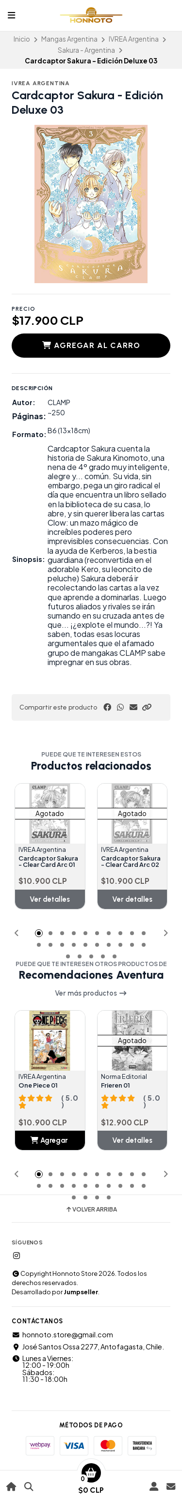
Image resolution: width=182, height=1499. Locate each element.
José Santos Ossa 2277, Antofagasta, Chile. (88, 1346)
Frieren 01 (115, 1085)
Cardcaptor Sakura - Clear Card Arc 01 (48, 861)
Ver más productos (91, 993)
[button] (146, 707)
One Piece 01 (38, 1085)
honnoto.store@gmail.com (62, 1334)
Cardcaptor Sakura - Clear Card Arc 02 (131, 861)
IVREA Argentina (134, 39)
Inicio (22, 39)
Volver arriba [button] (91, 1209)
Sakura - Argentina (86, 50)
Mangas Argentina (69, 39)
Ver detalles (50, 899)
